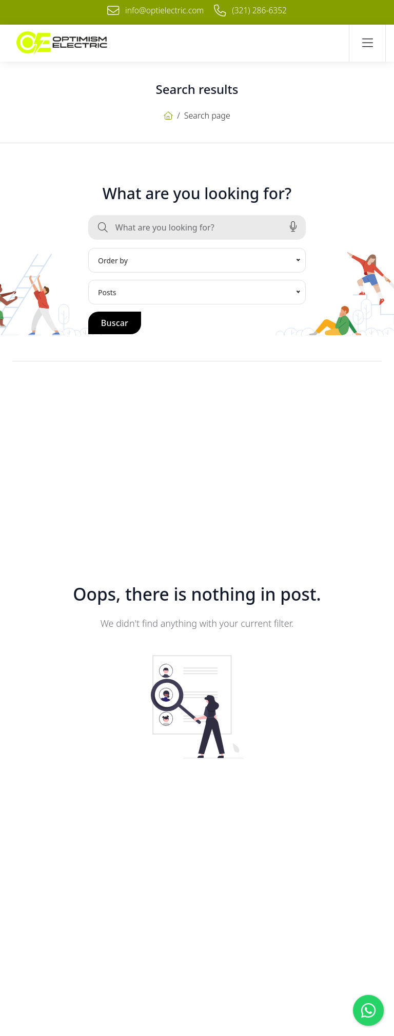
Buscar (114, 322)
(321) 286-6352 (251, 10)
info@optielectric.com (155, 10)
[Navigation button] (367, 43)
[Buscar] (102, 227)
